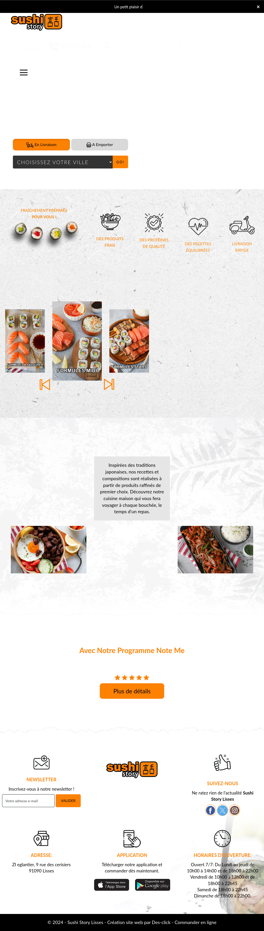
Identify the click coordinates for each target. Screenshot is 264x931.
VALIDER (68, 800)
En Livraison (41, 145)
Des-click (161, 922)
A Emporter (99, 144)
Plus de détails (132, 691)
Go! (120, 162)
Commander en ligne (196, 922)
